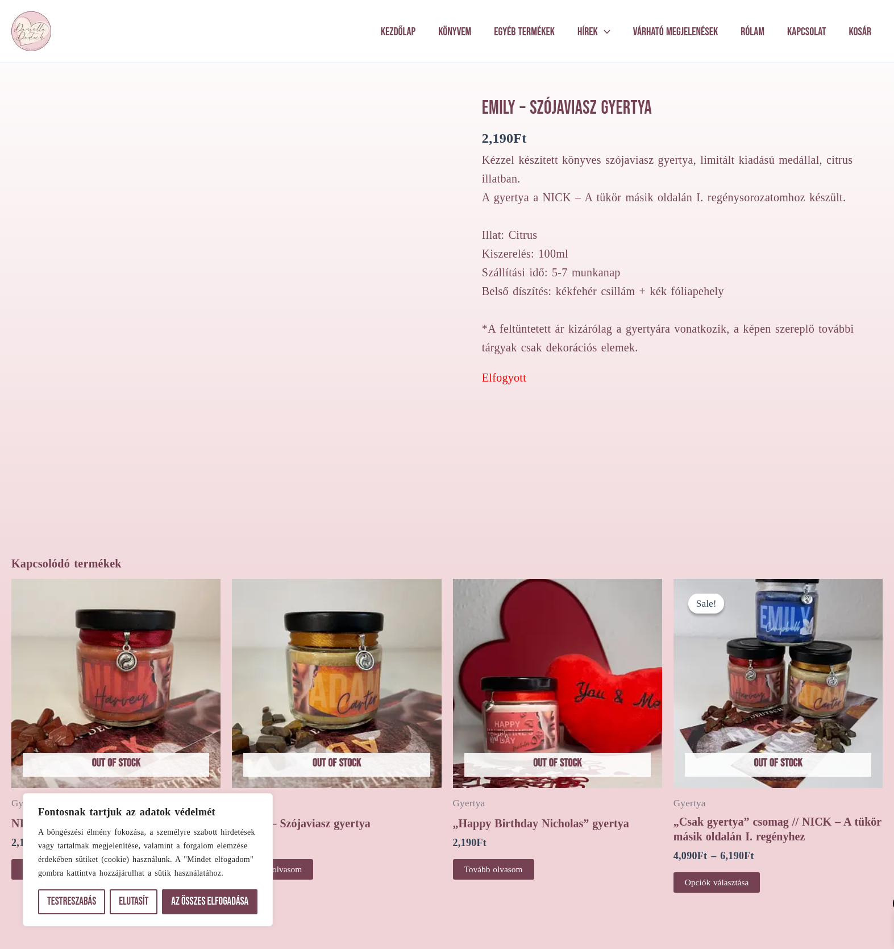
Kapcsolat (806, 31)
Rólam (752, 31)
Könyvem (454, 31)
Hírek (593, 31)
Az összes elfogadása (209, 901)
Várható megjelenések (675, 31)
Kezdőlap (398, 31)
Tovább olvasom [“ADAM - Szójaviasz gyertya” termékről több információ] (273, 826)
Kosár (860, 31)
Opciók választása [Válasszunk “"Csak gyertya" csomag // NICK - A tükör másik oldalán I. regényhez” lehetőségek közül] (718, 839)
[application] (604, 31)
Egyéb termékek (524, 31)
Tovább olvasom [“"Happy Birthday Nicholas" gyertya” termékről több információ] (494, 826)
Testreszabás (71, 901)
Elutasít (133, 901)
